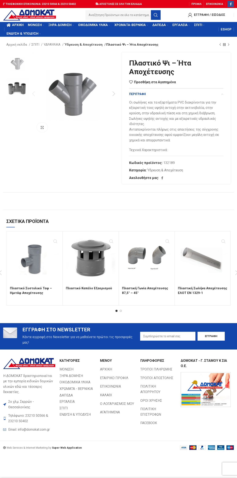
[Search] (123, 16)
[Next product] (228, 48)
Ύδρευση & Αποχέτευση (82, 48)
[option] (17, 67)
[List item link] (29, 433)
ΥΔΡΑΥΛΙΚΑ (52, 48)
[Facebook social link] (231, 3)
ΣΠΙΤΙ (35, 48)
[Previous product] (220, 48)
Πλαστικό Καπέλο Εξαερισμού (90, 292)
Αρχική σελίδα (17, 48)
